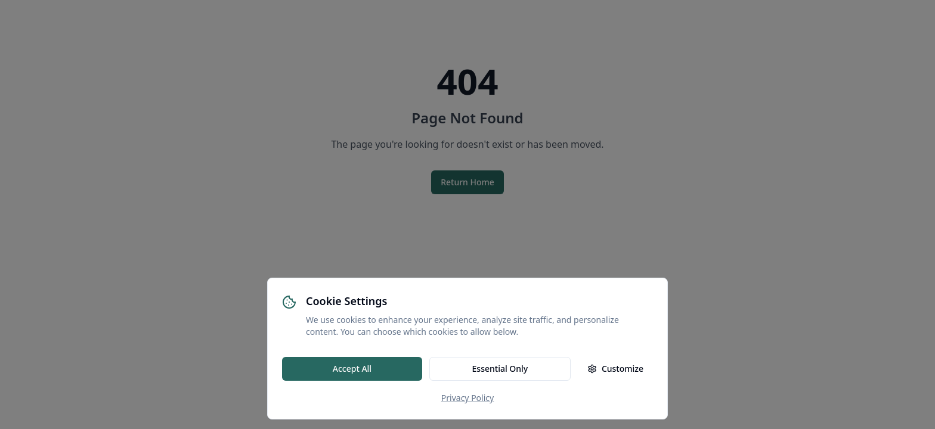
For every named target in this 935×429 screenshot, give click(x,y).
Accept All (352, 368)
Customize (615, 368)
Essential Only (500, 368)
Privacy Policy (467, 397)
